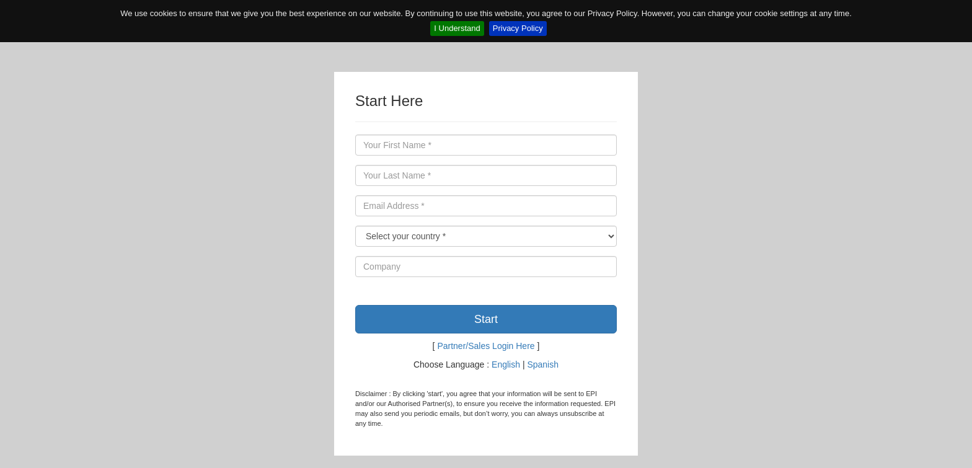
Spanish (543, 364)
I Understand (457, 28)
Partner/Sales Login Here (485, 346)
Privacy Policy (518, 28)
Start (486, 319)
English (506, 364)
